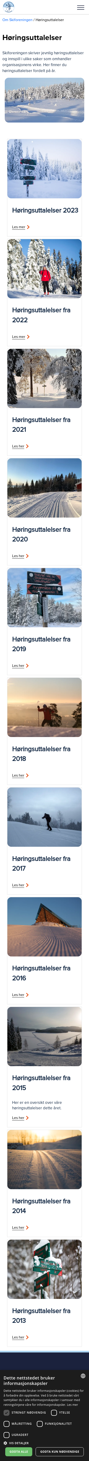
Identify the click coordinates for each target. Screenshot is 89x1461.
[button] (81, 7)
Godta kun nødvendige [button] (59, 1452)
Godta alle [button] (18, 1452)
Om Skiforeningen (17, 20)
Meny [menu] (80, 7)
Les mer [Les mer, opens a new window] (72, 1405)
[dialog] (44, 1415)
